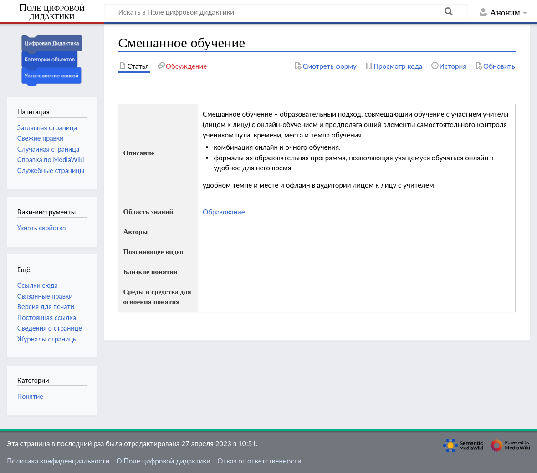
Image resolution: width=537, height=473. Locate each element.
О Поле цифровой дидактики (163, 461)
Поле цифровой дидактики (52, 12)
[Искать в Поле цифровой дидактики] (286, 11)
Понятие (30, 396)
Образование (224, 212)
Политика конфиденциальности (58, 461)
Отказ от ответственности (259, 461)
